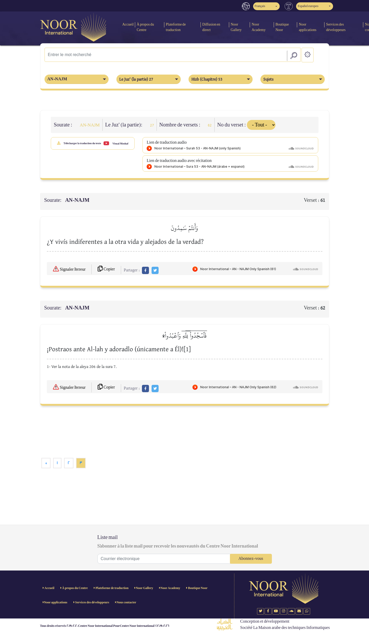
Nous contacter (126, 602)
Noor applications (307, 27)
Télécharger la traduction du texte (79, 143)
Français (260, 6)
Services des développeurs (336, 27)
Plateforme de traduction (176, 27)
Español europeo (308, 6)
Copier (106, 268)
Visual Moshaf (115, 143)
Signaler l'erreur (69, 269)
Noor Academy (259, 27)
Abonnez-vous (251, 558)
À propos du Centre (145, 27)
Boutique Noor (282, 27)
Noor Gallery (236, 27)
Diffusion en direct (211, 27)
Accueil (128, 24)
